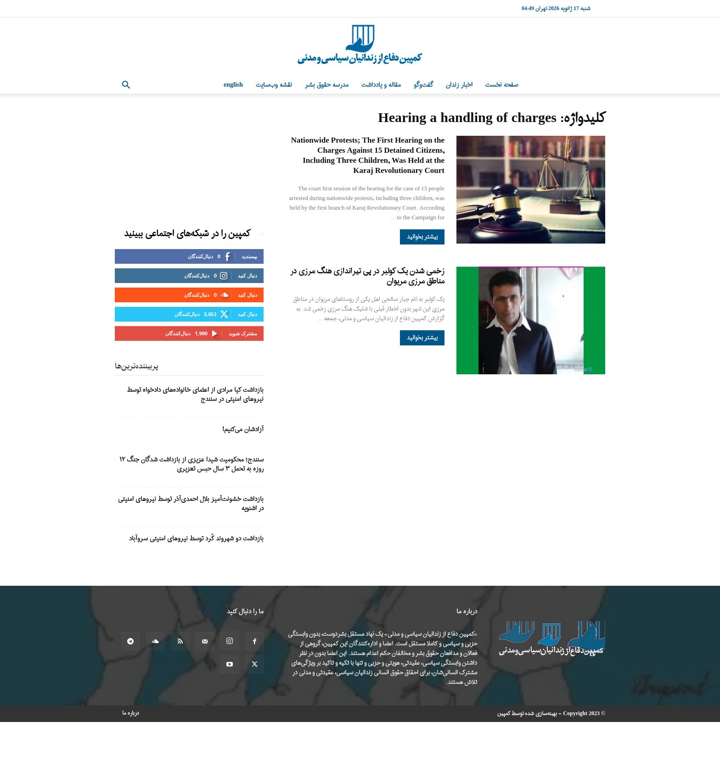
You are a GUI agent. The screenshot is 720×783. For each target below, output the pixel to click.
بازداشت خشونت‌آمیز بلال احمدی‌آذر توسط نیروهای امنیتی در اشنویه (191, 504)
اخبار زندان (459, 85)
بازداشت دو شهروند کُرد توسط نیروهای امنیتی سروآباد (196, 538)
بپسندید (249, 256)
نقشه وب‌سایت (274, 85)
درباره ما (130, 713)
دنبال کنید (247, 275)
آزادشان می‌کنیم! (243, 429)
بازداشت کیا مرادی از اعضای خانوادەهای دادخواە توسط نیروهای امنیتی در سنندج (195, 394)
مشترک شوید (243, 333)
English (233, 85)
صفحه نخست (501, 85)
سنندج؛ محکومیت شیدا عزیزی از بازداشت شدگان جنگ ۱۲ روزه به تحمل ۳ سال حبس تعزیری (191, 464)
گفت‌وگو (423, 85)
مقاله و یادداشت (381, 85)
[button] (126, 86)
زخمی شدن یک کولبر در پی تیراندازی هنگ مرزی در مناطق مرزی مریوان (367, 276)
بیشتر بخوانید (422, 237)
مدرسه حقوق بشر (327, 85)
